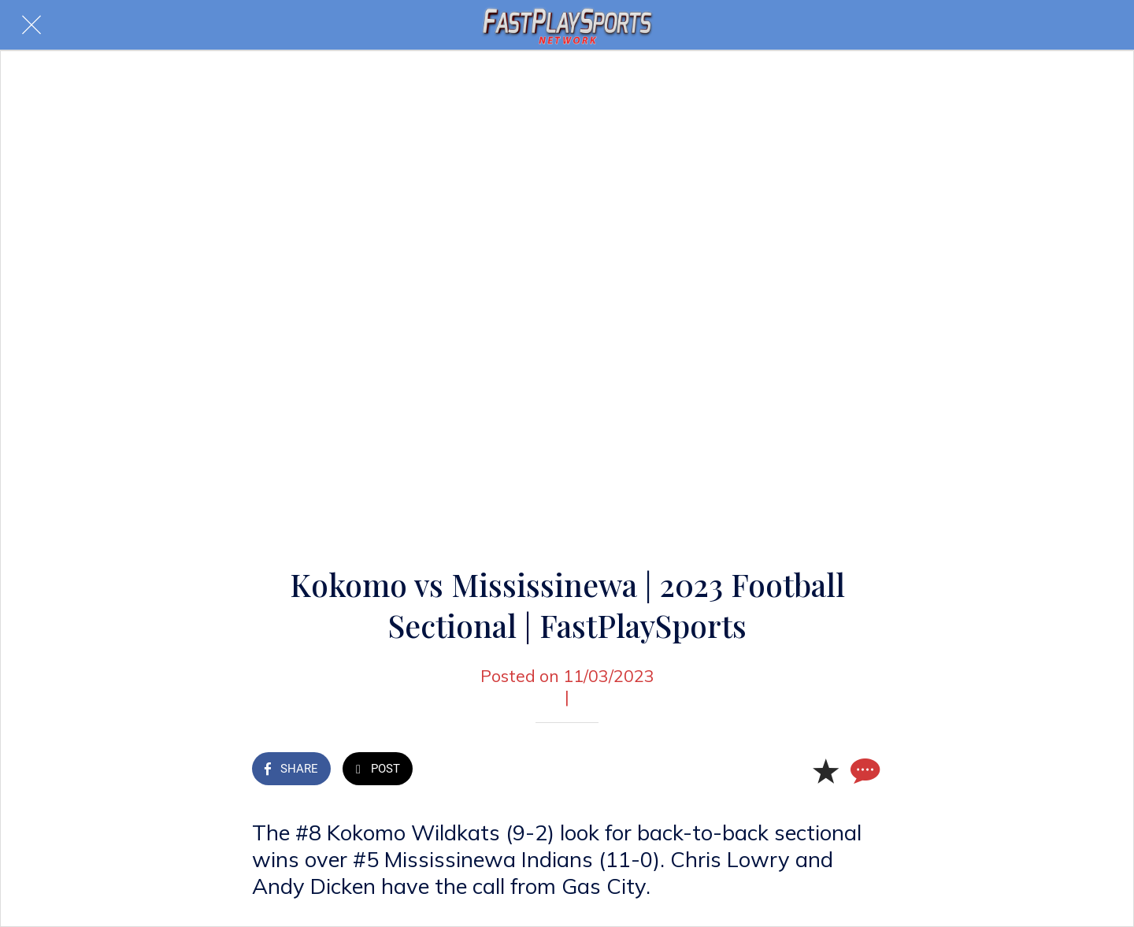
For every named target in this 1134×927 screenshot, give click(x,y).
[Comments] (863, 770)
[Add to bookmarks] (825, 770)
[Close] (31, 25)
